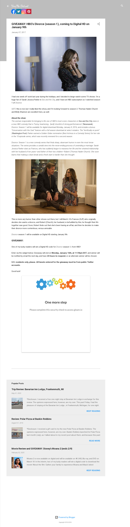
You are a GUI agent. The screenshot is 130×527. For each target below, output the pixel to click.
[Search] (122, 6)
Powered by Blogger (65, 517)
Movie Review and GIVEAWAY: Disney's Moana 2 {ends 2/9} (42, 448)
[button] (98, 24)
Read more (94, 441)
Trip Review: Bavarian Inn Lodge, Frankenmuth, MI (38, 389)
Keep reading (93, 411)
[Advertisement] (115, 57)
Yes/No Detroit (19, 6)
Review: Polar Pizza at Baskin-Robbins (31, 419)
